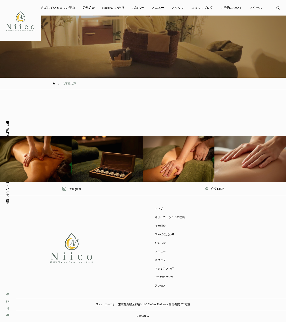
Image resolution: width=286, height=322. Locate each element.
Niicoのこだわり (113, 7)
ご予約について (231, 7)
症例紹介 (88, 7)
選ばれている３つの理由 (58, 7)
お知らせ (138, 7)
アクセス (256, 7)
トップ (159, 208)
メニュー (158, 7)
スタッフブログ (202, 7)
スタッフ (177, 7)
